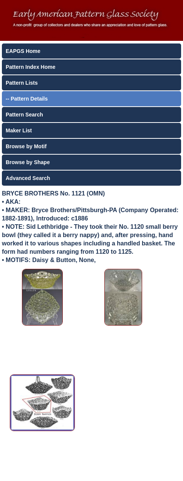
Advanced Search (28, 178)
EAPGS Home (23, 51)
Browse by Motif (26, 146)
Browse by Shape (28, 162)
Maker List (19, 130)
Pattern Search (24, 115)
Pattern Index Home (30, 67)
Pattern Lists (22, 83)
